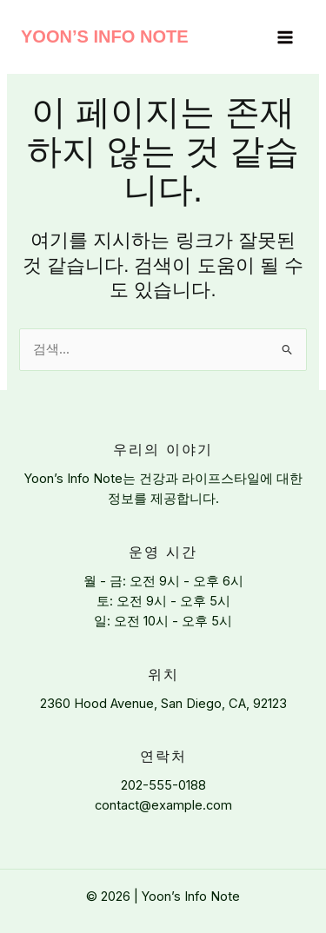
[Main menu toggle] (285, 37)
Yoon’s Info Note (105, 36)
